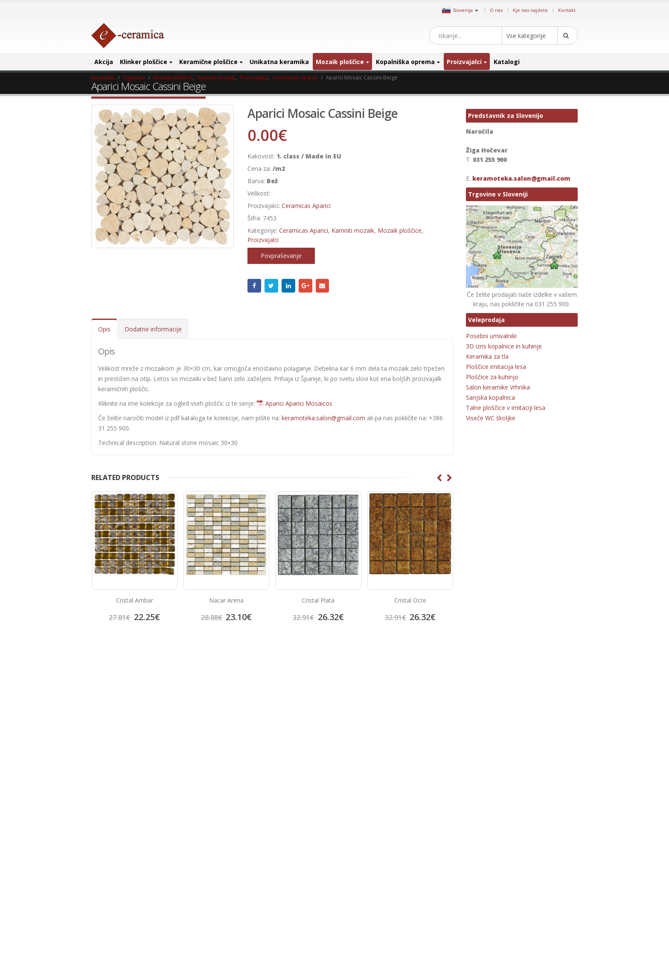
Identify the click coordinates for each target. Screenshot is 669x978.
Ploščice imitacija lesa (496, 367)
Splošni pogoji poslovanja (129, 735)
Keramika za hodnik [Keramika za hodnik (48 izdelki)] (490, 794)
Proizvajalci (464, 62)
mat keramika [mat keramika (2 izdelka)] (484, 835)
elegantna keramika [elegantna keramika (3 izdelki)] (545, 713)
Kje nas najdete (530, 10)
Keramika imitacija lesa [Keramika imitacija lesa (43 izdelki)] (494, 767)
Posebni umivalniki (491, 336)
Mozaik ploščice (340, 62)
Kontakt (567, 10)
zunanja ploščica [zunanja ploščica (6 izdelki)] (534, 956)
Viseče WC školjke (490, 418)
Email (322, 286)
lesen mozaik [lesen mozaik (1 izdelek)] (483, 821)
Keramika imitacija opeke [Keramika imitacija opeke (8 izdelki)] (497, 781)
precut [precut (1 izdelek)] (475, 902)
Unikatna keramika (279, 62)
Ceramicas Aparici (306, 206)
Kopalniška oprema (405, 62)
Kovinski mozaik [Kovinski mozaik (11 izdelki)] (538, 808)
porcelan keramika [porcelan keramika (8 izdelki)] (489, 888)
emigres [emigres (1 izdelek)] (477, 727)
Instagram (391, 703)
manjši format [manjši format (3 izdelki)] (521, 821)
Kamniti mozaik (353, 230)
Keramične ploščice (208, 62)
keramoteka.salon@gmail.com (323, 418)
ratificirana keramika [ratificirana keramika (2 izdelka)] (491, 915)
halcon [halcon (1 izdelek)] (501, 727)
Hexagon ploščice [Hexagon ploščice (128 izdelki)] (488, 740)
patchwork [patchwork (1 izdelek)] (526, 861)
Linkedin (406, 703)
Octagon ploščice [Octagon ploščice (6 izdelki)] (487, 861)
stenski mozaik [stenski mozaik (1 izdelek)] (538, 915)
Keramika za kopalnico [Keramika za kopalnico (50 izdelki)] (546, 794)
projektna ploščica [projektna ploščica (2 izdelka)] (511, 902)
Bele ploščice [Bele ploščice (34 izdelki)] (516, 700)
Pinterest (377, 703)
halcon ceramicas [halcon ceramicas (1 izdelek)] (536, 727)
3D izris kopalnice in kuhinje (504, 346)
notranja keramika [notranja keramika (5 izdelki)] (537, 848)
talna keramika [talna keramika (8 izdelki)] (485, 929)
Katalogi (507, 62)
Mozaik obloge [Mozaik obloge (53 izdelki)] (547, 835)
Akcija (103, 62)
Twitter (271, 286)
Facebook (254, 286)
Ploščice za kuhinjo (492, 377)
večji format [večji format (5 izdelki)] (545, 942)
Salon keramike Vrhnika (498, 387)
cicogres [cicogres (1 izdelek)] (547, 700)
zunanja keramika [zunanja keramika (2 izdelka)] (488, 956)
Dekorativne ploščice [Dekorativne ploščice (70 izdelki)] (491, 713)
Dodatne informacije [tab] (153, 329)
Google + (305, 286)
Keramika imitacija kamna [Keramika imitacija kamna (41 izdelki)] (497, 754)
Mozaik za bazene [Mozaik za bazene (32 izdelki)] (488, 848)
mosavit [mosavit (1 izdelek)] (515, 835)
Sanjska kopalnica (490, 397)
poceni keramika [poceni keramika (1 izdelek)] (487, 875)
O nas (496, 10)
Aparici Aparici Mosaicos (298, 403)
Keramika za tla (487, 356)
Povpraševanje (281, 256)
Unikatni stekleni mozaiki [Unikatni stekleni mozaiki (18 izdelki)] (496, 942)
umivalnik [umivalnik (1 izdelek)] (520, 929)
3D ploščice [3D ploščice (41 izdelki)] (481, 700)
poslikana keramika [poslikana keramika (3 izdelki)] (540, 888)
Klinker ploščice (143, 62)
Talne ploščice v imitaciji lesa (505, 408)
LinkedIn (288, 286)
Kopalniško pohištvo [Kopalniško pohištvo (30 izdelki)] (490, 808)
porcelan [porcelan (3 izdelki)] (524, 875)
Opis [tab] (104, 329)
